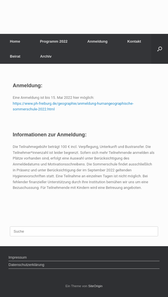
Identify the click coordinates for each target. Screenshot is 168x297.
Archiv (45, 56)
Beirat (15, 56)
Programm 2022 (54, 41)
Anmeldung (97, 41)
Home (15, 41)
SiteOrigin (95, 286)
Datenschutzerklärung (26, 265)
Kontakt (134, 41)
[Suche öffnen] (159, 49)
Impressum (17, 257)
